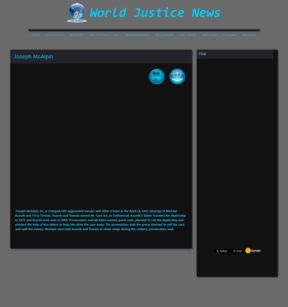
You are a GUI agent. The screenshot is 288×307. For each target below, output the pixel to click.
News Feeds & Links (104, 35)
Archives (77, 35)
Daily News (187, 35)
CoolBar (229, 35)
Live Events (55, 35)
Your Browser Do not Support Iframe (101, 149)
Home (36, 35)
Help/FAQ (249, 35)
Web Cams (209, 35)
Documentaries (137, 35)
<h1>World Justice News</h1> (144, 12)
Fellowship (164, 35)
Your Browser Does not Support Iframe (237, 142)
